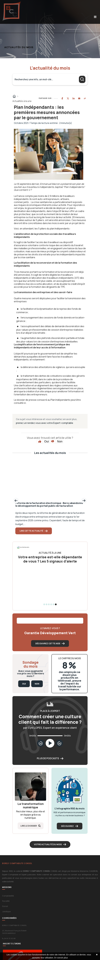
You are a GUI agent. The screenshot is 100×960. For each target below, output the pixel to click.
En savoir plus (61, 957)
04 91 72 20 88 (9, 938)
